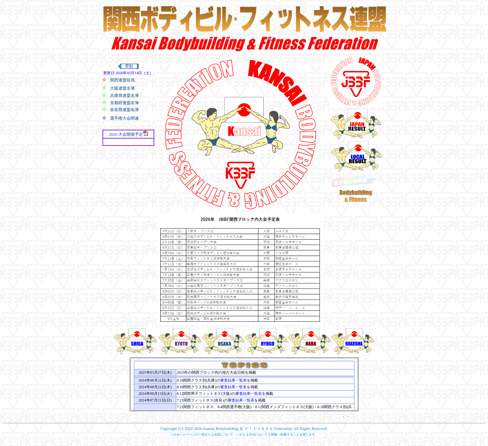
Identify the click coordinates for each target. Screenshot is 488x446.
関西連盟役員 (122, 80)
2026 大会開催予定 (126, 134)
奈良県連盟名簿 (124, 109)
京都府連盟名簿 (124, 102)
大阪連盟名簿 (122, 88)
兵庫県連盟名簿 (124, 95)
